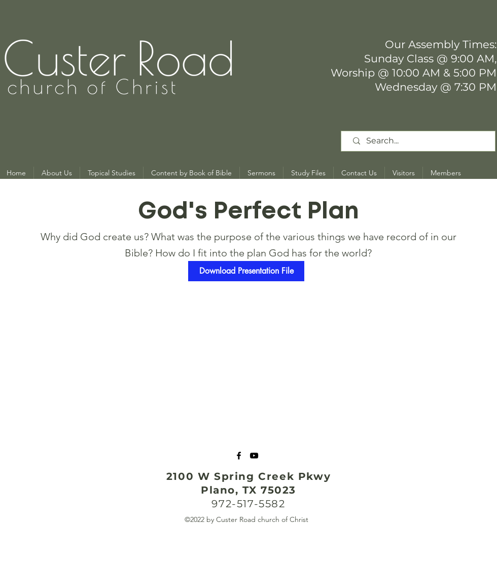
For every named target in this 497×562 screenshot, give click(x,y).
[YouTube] (254, 456)
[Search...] (420, 141)
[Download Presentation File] (246, 271)
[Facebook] (239, 456)
